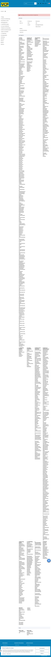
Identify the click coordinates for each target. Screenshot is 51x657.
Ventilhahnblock (37, 571)
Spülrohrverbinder (46, 147)
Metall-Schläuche (37, 375)
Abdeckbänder (45, 93)
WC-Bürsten (37, 441)
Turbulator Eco (45, 463)
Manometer (45, 453)
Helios (20, 576)
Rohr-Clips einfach (46, 414)
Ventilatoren (21, 575)
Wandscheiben (21, 118)
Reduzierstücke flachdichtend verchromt (21, 147)
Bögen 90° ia (21, 197)
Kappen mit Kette (21, 104)
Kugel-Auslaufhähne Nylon (45, 399)
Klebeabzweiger (29, 556)
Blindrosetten (45, 480)
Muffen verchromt (22, 140)
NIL (43, 421)
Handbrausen (37, 369)
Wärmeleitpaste (45, 149)
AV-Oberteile (45, 523)
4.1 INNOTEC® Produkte (5, 24)
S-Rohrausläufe (45, 476)
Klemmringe (21, 335)
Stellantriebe (37, 596)
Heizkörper (36, 558)
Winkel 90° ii (21, 74)
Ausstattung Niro (21, 614)
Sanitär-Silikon (45, 144)
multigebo (20, 81)
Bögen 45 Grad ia (21, 174)
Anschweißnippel (21, 43)
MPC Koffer (36, 423)
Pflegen (20, 353)
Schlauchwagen (37, 436)
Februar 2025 (29, 630)
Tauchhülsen (37, 597)
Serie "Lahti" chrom (38, 359)
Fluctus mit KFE (45, 515)
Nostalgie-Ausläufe (46, 401)
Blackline (28, 608)
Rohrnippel (20, 58)
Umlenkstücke (37, 570)
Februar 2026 (21, 630)
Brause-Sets (37, 366)
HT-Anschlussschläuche (30, 554)
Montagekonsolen (22, 204)
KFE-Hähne (20, 49)
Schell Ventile (45, 495)
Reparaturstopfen (30, 559)
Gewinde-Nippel (45, 137)
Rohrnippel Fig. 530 (22, 307)
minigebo (20, 80)
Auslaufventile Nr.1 (46, 394)
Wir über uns (30, 21)
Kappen (20, 48)
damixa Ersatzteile (46, 372)
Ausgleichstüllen (37, 546)
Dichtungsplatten (45, 86)
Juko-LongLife (21, 622)
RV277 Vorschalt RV (46, 493)
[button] (38, 3)
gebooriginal (21, 78)
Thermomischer (45, 518)
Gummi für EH (45, 56)
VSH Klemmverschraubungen (22, 333)
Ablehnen (42, 653)
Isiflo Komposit (21, 91)
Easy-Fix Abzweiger (30, 548)
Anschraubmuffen (30, 544)
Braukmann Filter (29, 48)
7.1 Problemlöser (3, 33)
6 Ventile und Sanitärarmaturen (6, 29)
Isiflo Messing (21, 92)
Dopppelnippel (21, 46)
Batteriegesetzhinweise (39, 24)
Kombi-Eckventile (45, 500)
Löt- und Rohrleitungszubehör (22, 95)
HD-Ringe (44, 65)
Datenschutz (38, 21)
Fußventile (44, 422)
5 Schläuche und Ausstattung (5, 27)
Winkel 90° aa (21, 121)
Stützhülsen (21, 337)
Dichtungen (45, 47)
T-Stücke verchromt (22, 155)
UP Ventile (44, 519)
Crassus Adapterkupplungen (30, 350)
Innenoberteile (45, 525)
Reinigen (20, 354)
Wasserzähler (45, 537)
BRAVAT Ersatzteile (38, 358)
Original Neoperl (45, 458)
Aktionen (28, 607)
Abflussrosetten (45, 479)
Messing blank (21, 98)
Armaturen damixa (46, 371)
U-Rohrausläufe (45, 477)
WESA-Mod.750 (45, 448)
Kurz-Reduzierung (30, 557)
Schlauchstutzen (21, 64)
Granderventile (21, 85)
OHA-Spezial (45, 72)
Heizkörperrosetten (38, 572)
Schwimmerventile (46, 505)
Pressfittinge (21, 172)
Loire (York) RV (45, 492)
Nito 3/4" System (21, 171)
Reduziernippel (21, 56)
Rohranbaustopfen (30, 560)
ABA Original (37, 420)
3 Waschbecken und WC (5, 20)
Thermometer (37, 600)
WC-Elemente (21, 624)
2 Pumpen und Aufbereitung (5, 18)
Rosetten (44, 478)
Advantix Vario (21, 554)
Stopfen (20, 116)
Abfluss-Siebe (45, 43)
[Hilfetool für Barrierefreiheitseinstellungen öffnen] (49, 560)
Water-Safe (44, 402)
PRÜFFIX (20, 557)
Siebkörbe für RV (45, 494)
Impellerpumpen (29, 65)
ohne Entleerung (45, 444)
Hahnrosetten (45, 482)
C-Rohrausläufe (45, 475)
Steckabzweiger (29, 564)
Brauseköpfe (37, 368)
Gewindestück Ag (21, 266)
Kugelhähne (21, 50)
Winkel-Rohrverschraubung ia (22, 329)
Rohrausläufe (45, 474)
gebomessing (21, 77)
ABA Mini (36, 419)
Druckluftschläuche (38, 387)
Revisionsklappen (37, 415)
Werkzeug (28, 574)
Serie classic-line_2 (46, 384)
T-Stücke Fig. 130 (21, 313)
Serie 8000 (36, 386)
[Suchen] (29, 3)
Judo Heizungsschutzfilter (22, 620)
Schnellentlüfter (37, 593)
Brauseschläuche (37, 373)
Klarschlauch (37, 393)
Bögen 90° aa (21, 196)
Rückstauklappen (29, 562)
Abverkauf (2, 38)
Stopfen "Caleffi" (37, 568)
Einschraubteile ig (22, 277)
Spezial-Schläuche (38, 438)
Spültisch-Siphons (22, 563)
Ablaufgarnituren (45, 349)
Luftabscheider (37, 584)
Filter (27, 45)
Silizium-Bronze (21, 275)
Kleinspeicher (29, 53)
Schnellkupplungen (22, 66)
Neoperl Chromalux (38, 376)
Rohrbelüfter (37, 43)
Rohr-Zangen (45, 553)
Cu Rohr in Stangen (46, 410)
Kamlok (20, 93)
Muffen (20, 51)
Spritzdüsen (21, 271)
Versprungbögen (21, 600)
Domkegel (44, 153)
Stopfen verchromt (22, 154)
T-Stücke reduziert (22, 223)
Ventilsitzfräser (45, 558)
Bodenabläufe (21, 547)
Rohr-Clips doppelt (46, 413)
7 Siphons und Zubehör (4, 31)
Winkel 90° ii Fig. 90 (22, 327)
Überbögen (20, 186)
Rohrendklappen (29, 561)
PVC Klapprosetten (46, 484)
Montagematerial (45, 110)
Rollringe (44, 73)
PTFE (43, 155)
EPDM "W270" (45, 154)
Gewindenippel (21, 47)
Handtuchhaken (37, 392)
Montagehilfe (45, 548)
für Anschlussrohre (46, 132)
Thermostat (45, 501)
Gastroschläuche (37, 391)
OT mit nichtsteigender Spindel (45, 532)
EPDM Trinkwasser (46, 50)
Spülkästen (36, 45)
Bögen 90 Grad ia (21, 176)
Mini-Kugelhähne (45, 436)
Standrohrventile (21, 572)
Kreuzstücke (21, 105)
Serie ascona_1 (45, 383)
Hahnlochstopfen (45, 90)
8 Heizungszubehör (4, 35)
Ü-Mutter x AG (37, 409)
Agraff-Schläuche (37, 374)
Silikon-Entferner (45, 145)
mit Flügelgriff (45, 441)
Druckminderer (45, 415)
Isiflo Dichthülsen (21, 88)
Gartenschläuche (37, 388)
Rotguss (20, 194)
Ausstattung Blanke (38, 353)
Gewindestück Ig (21, 267)
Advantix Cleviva (21, 553)
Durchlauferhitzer (30, 39)
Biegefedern (45, 544)
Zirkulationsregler (30, 61)
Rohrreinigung (45, 555)
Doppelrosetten (37, 573)
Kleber (44, 105)
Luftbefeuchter (37, 585)
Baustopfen (21, 38)
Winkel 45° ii (21, 72)
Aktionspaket (37, 408)
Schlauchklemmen (38, 418)
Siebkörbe (20, 67)
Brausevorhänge (37, 382)
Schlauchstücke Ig (22, 256)
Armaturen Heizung (38, 543)
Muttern (20, 55)
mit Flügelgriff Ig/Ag (46, 442)
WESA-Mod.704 (45, 447)
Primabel (36, 389)
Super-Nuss (45, 557)
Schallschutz (45, 127)
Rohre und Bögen (22, 567)
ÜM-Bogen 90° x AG (38, 412)
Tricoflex (36, 390)
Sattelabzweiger (29, 563)
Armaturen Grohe (46, 375)
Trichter (20, 571)
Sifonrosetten (45, 486)
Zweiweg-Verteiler (22, 274)
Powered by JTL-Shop (44, 655)
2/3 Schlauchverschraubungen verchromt (22, 249)
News (44, 0)
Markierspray (45, 547)
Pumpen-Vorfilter (29, 49)
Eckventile (44, 416)
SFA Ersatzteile (29, 56)
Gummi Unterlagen (46, 89)
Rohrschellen (45, 120)
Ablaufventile (21, 566)
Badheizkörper (37, 559)
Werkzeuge (20, 346)
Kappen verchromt (22, 135)
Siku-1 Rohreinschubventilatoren (22, 579)
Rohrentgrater (45, 554)
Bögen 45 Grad (21, 173)
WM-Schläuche (37, 442)
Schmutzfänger (21, 65)
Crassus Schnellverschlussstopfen (30, 363)
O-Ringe (44, 70)
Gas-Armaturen (37, 556)
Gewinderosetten (45, 481)
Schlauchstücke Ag (22, 255)
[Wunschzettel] (41, 3)
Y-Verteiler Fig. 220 (22, 331)
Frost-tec (44, 420)
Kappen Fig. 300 (21, 294)
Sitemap (21, 28)
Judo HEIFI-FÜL (21, 618)
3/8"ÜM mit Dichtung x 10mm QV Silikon (38, 402)
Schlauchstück (21, 268)
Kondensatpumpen (30, 54)
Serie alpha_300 (45, 381)
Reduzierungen (37, 565)
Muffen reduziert (21, 52)
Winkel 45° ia (21, 71)
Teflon (44, 78)
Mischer (36, 587)
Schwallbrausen (37, 371)
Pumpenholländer (22, 108)
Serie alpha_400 (45, 382)
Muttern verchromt (22, 141)
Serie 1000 (36, 385)
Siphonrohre (21, 594)
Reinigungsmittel (45, 125)
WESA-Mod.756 (45, 449)
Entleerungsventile (46, 417)
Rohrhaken (44, 119)
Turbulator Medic (45, 464)
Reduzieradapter (29, 558)
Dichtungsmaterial (46, 85)
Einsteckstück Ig (21, 177)
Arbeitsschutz (45, 44)
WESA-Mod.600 (45, 446)
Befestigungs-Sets (46, 111)
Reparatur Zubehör (46, 126)
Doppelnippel (21, 100)
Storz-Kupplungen (22, 282)
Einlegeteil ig (21, 276)
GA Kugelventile (45, 432)
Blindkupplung (21, 264)
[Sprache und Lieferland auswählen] (48, 3)
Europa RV (44, 491)
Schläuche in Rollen (38, 447)
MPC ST (36, 424)
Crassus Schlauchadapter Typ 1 (29, 360)
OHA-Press (44, 71)
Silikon (44, 556)
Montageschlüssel (46, 549)
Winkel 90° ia (21, 73)
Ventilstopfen (45, 148)
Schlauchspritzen (21, 239)
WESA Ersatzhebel (46, 445)
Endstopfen (29, 549)
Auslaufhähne (45, 388)
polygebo (20, 82)
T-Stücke (20, 70)
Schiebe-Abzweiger (22, 558)
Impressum (21, 32)
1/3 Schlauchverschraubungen (22, 243)
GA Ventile (44, 423)
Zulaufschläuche (37, 458)
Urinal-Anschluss (21, 574)
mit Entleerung (45, 439)
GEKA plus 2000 (21, 254)
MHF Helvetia (21, 623)
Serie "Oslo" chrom (38, 360)
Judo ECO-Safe (21, 617)
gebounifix (20, 79)
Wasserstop (45, 536)
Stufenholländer (21, 257)
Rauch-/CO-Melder (38, 590)
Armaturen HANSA (46, 376)
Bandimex (36, 421)
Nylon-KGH (44, 443)
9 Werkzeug (3, 37)
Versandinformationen (23, 30)
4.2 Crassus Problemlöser (5, 26)
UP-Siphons (21, 573)
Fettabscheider (29, 44)
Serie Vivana (45, 385)
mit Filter (44, 440)
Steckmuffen (29, 565)
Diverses (20, 615)
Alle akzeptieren (42, 648)
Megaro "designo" (38, 576)
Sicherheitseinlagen (38, 437)
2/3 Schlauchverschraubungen (22, 246)
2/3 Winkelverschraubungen (22, 252)
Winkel (20, 342)
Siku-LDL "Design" (22, 583)
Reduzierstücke (21, 57)
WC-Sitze (36, 46)
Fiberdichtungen (45, 51)
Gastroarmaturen (45, 424)
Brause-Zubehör (37, 367)
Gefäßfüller (28, 50)
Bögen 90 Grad (21, 175)
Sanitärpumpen (29, 55)
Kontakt (29, 24)
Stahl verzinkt (37, 425)
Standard (44, 156)
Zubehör (28, 71)
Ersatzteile (44, 380)
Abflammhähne (45, 389)
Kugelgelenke (45, 457)
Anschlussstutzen (21, 599)
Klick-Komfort (45, 427)
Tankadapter (29, 566)
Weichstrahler (45, 471)
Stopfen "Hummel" (38, 569)
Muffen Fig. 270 (21, 297)
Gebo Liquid (37, 557)
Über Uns (47, 0)
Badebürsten (37, 365)
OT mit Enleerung (45, 530)
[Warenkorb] (44, 3)
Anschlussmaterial (46, 370)
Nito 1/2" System (21, 170)
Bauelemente (21, 99)
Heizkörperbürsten (38, 564)
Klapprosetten (45, 483)
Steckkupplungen (21, 281)
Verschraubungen (22, 193)
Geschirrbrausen (45, 456)
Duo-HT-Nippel (45, 131)
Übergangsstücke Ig (22, 191)
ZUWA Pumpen (29, 62)
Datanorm (29, 609)
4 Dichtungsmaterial (4, 22)
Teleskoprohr (29, 567)
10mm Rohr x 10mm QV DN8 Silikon (37, 399)
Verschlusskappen (22, 192)
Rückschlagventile (22, 63)
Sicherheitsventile (46, 508)
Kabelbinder (45, 114)
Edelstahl (36, 422)
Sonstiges (20, 570)
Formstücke (21, 593)
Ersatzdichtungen (21, 265)
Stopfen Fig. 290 (21, 312)
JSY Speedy (20, 616)
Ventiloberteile (45, 520)
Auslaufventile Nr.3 (46, 395)
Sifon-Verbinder (45, 130)
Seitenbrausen (37, 372)
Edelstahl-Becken (37, 39)
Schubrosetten (45, 485)
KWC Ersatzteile (45, 452)
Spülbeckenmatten (38, 44)
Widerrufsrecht (38, 26)
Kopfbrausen (37, 370)
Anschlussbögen (21, 598)
